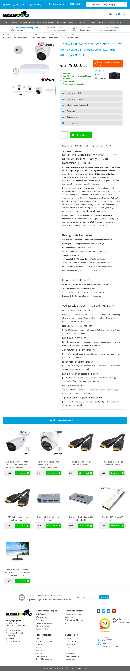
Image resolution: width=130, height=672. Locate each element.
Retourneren (40, 650)
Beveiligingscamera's (72, 644)
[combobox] (106, 4)
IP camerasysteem (27, 35)
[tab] (92, 93)
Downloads (66, 152)
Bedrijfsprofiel (41, 614)
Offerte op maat (41, 617)
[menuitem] (11, 22)
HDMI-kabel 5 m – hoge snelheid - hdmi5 (112, 463)
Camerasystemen (14, 35)
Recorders (68, 647)
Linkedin (109, 611)
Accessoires (69, 653)
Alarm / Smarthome (72, 656)
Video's (108, 146)
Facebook (98, 611)
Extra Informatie (82, 146)
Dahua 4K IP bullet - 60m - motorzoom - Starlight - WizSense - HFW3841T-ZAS (17, 465)
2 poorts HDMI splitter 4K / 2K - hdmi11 (49, 518)
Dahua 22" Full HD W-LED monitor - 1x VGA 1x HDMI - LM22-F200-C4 (17, 572)
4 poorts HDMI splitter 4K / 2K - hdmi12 (81, 518)
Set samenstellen (71, 641)
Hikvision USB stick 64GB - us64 (112, 518)
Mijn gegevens (21, 4)
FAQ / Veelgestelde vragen (74, 620)
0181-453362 (75, 4)
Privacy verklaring (42, 626)
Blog (66, 623)
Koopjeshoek (70, 659)
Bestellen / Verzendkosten (45, 641)
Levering (39, 644)
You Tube (114, 611)
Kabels (67, 650)
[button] (28, 90)
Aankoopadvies (41, 656)
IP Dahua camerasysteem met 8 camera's (66, 35)
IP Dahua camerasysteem (43, 35)
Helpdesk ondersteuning (74, 614)
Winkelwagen (37, 4)
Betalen (38, 647)
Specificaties (97, 146)
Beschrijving (67, 146)
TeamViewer (40, 620)
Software (78, 152)
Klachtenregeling (42, 629)
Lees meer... (102, 78)
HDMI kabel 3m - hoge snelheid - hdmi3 (81, 463)
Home (8, 4)
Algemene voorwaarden (44, 623)
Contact (38, 638)
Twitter (103, 611)
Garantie (39, 653)
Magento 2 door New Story (76, 669)
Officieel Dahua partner (44, 659)
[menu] (65, 22)
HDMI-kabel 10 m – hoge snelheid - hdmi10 (18, 518)
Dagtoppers (58, 4)
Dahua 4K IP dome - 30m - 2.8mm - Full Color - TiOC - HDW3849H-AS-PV (49, 465)
